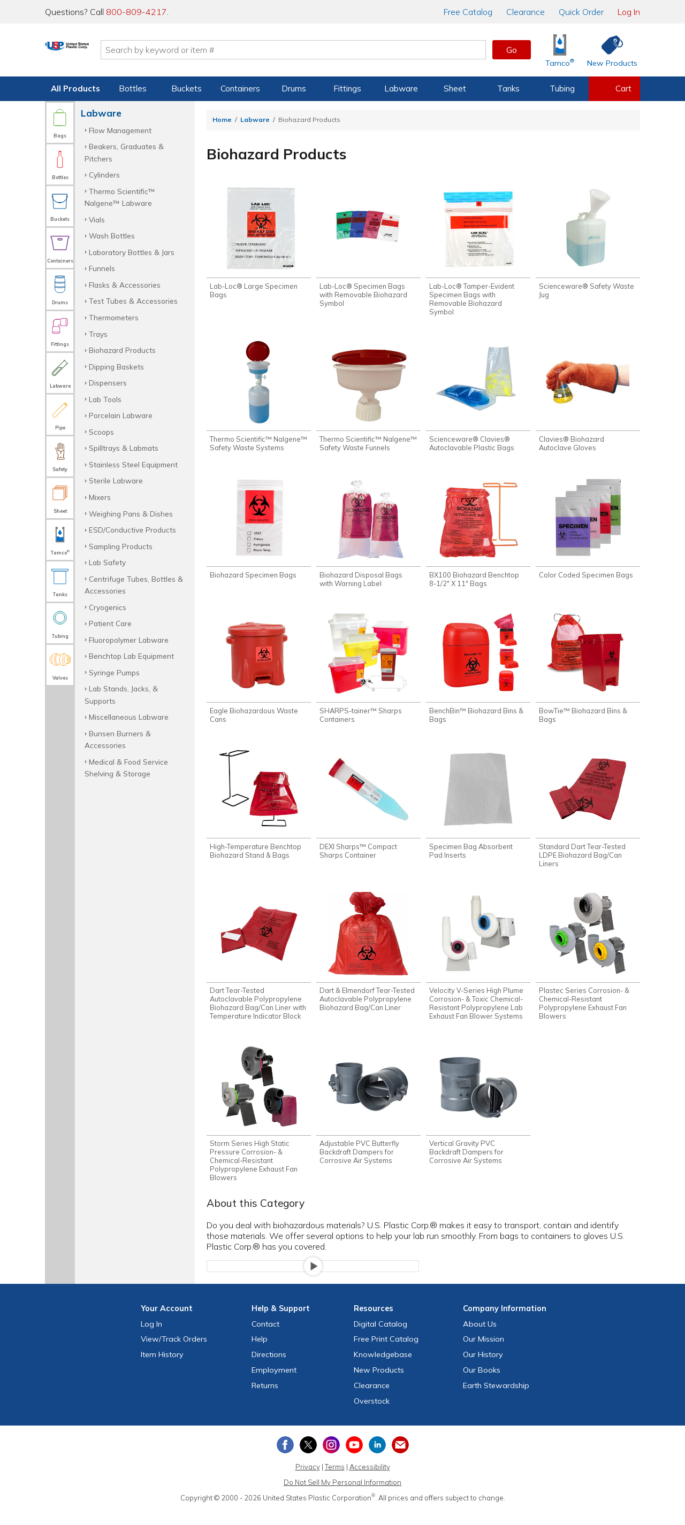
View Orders (174, 1354)
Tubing (562, 88)
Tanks (508, 88)
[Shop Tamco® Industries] (560, 50)
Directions (269, 1369)
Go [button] (511, 49)
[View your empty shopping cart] (614, 88)
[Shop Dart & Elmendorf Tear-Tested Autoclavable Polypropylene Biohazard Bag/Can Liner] (368, 963)
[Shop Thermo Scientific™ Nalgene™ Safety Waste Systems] (259, 399)
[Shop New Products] (608, 50)
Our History (483, 1369)
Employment (274, 1384)
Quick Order (581, 11)
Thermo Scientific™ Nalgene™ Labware (120, 197)
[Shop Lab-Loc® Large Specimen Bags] (259, 244)
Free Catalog (386, 1354)
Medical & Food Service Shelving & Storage (126, 767)
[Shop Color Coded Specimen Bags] (588, 533)
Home (222, 119)
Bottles (133, 88)
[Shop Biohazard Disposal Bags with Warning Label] (368, 537)
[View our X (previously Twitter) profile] (308, 1459)
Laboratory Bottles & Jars (131, 252)
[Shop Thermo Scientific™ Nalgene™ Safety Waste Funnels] (368, 399)
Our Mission (483, 1354)
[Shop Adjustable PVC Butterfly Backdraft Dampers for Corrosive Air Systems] (368, 1118)
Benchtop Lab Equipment (131, 655)
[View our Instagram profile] (331, 1459)
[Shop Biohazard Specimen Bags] (259, 533)
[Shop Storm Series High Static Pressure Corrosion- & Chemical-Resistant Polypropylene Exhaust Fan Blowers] (259, 1127)
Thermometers (114, 317)
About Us (480, 1338)
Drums (293, 88)
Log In (629, 11)
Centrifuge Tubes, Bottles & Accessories (134, 584)
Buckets (186, 88)
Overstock (372, 1415)
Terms (335, 1481)
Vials (97, 219)
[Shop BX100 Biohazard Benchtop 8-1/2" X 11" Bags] (478, 537)
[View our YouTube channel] (354, 1459)
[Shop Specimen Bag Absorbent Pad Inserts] (478, 813)
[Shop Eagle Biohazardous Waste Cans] (259, 675)
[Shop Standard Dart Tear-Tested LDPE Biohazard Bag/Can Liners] (588, 817)
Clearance (525, 11)
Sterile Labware (116, 480)
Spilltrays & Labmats (123, 447)
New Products (379, 1384)
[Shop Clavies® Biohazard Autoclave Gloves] (588, 399)
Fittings (347, 88)
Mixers (100, 497)
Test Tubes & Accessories (133, 300)
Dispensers (108, 382)
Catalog (468, 11)
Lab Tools (105, 399)
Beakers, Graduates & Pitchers (124, 152)
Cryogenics (107, 607)
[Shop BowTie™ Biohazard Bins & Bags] (588, 675)
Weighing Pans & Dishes (131, 513)
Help (260, 1354)
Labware (401, 88)
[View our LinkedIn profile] (377, 1459)
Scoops (101, 431)
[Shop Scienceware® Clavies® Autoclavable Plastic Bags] (478, 399)
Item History (162, 1369)
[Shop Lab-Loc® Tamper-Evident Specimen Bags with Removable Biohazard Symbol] (478, 252)
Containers (240, 88)
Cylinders (104, 174)
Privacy (307, 1481)
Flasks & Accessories (125, 284)
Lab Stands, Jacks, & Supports (121, 694)
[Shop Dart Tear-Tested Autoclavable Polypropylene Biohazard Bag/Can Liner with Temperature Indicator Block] (259, 967)
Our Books (481, 1384)
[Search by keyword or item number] (334, 49)
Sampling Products (121, 546)
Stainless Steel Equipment (133, 464)
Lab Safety (107, 562)
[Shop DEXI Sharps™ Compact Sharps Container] (368, 813)
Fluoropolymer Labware (129, 639)
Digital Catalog (380, 1338)
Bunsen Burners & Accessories (118, 739)
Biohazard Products (122, 350)
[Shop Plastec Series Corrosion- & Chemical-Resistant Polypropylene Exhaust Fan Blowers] (588, 967)
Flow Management (120, 130)
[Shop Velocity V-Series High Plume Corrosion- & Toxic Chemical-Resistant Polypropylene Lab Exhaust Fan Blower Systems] (478, 967)
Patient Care (110, 623)
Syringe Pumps (114, 672)
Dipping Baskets (116, 366)
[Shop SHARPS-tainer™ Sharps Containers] (368, 675)
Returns (265, 1400)
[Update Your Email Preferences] (400, 1459)
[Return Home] (108, 51)
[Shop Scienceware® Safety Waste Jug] (588, 244)
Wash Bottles (112, 235)
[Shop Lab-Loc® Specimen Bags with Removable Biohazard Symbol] (368, 248)
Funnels (102, 268)
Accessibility (369, 1481)
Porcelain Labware (121, 415)
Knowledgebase (383, 1369)
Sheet (455, 88)
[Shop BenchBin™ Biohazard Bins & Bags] (478, 675)
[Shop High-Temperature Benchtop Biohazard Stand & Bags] (259, 813)
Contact (265, 1338)
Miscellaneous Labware (129, 716)
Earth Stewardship (496, 1400)
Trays (98, 333)
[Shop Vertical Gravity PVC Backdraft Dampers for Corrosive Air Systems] (478, 1118)
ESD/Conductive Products (132, 529)
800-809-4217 (136, 11)
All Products (75, 88)
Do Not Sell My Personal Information (342, 1496)
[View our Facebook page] (285, 1459)
